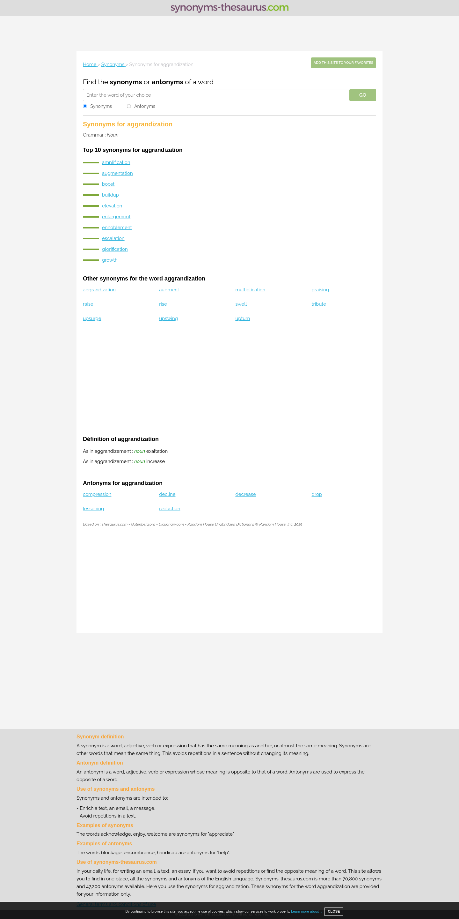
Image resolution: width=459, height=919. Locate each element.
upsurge (92, 318)
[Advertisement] (229, 33)
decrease (245, 494)
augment (169, 290)
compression (97, 494)
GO (362, 95)
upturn (242, 318)
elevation (112, 206)
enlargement (116, 217)
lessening (93, 509)
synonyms (126, 82)
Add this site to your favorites (343, 63)
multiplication (250, 290)
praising (320, 290)
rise (163, 304)
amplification (116, 162)
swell (241, 304)
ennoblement (117, 227)
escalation (113, 238)
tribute (319, 304)
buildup (110, 195)
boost (108, 184)
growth (110, 260)
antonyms (167, 82)
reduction (169, 509)
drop (317, 494)
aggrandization (99, 290)
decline (167, 494)
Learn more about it (306, 911)
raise (88, 304)
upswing (168, 318)
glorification (115, 249)
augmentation (117, 173)
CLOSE (334, 911)
